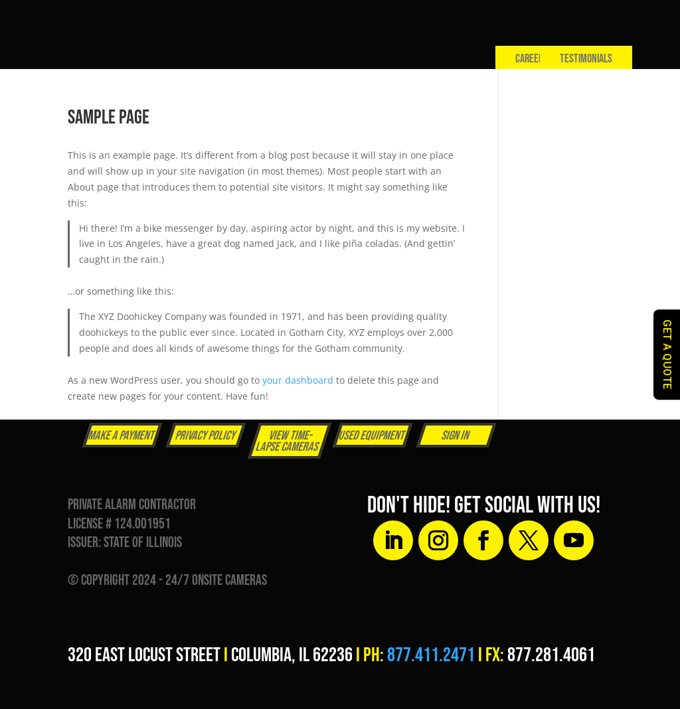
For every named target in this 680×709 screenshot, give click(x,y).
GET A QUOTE (667, 354)
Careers (531, 59)
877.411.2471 (431, 655)
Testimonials (586, 59)
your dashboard (297, 380)
